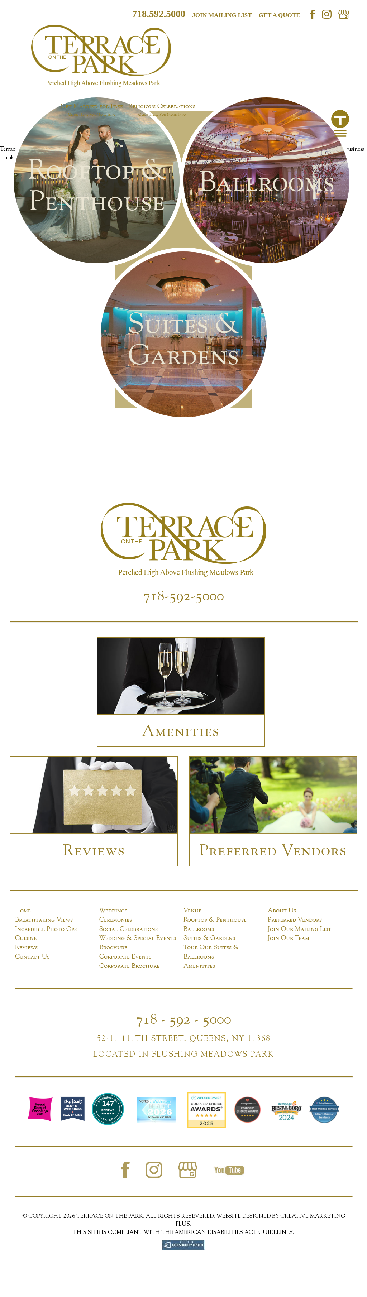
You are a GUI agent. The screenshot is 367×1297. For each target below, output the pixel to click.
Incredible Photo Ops (46, 928)
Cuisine (26, 937)
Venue (192, 910)
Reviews (26, 947)
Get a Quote (279, 15)
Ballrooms (199, 928)
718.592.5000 (159, 14)
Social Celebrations (128, 928)
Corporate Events (125, 956)
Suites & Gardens (209, 937)
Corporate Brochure (129, 965)
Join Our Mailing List (299, 928)
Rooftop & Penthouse (215, 919)
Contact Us (32, 956)
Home (23, 910)
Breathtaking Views (44, 919)
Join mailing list (222, 15)
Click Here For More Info (91, 114)
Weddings (113, 910)
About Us (282, 910)
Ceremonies (115, 919)
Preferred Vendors (295, 919)
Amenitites (199, 965)
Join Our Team (288, 937)
